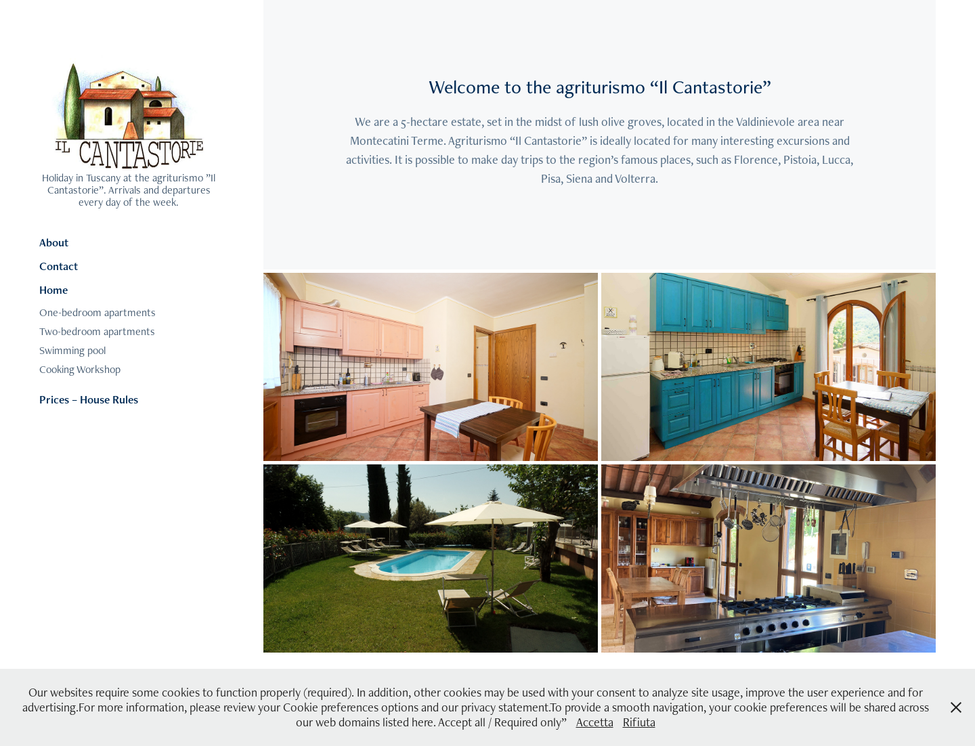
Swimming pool (72, 350)
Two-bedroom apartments (97, 331)
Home (53, 289)
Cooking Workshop (80, 369)
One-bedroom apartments (97, 312)
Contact (58, 266)
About (53, 242)
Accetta (594, 722)
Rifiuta (639, 722)
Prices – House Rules (88, 399)
